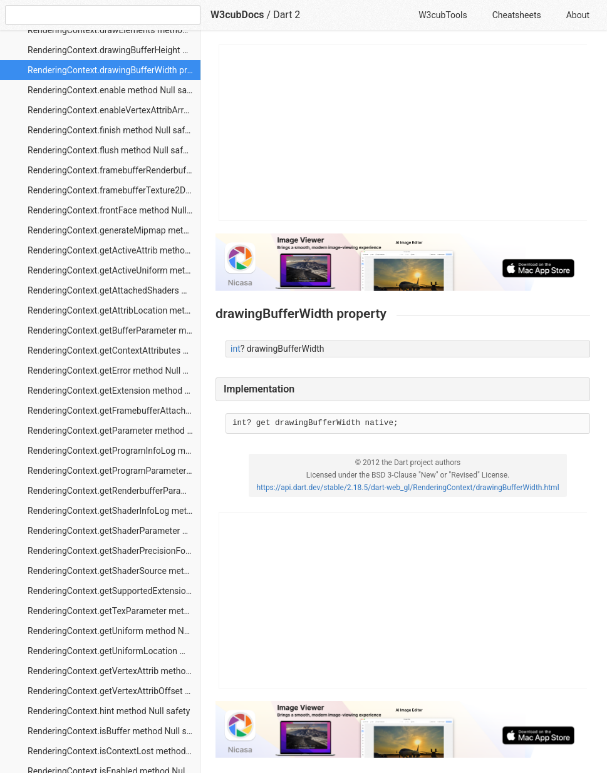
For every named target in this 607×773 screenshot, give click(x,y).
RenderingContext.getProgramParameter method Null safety (114, 471)
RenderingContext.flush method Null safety (111, 150)
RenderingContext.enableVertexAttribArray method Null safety (114, 110)
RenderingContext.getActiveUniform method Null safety (114, 270)
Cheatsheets (516, 15)
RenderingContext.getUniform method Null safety (114, 631)
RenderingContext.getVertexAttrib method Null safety (114, 671)
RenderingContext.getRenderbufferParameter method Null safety (114, 491)
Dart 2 (286, 15)
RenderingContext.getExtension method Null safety (114, 391)
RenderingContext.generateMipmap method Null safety (114, 230)
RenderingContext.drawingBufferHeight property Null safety (114, 50)
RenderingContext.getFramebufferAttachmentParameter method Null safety (114, 411)
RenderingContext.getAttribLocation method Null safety (114, 310)
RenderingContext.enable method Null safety (114, 90)
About (577, 15)
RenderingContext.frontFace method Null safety (114, 210)
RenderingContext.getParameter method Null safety (114, 431)
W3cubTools (442, 15)
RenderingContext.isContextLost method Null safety (114, 751)
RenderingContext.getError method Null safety (114, 371)
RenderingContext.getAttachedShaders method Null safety (114, 290)
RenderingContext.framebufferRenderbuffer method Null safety (114, 170)
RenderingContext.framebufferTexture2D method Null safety (114, 190)
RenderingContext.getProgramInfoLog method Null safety (114, 451)
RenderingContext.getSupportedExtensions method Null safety (114, 591)
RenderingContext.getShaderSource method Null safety (114, 571)
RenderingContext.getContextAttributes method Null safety (114, 351)
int (236, 349)
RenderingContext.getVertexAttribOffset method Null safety (114, 691)
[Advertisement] (403, 132)
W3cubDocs (237, 15)
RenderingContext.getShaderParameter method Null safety (114, 531)
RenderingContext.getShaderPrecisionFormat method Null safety (114, 551)
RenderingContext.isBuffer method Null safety (114, 731)
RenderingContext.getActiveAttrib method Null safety (114, 250)
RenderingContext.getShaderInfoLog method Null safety (114, 511)
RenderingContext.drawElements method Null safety (114, 30)
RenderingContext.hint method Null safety (109, 711)
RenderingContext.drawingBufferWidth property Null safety (114, 70)
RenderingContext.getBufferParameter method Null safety (114, 330)
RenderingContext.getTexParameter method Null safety (114, 611)
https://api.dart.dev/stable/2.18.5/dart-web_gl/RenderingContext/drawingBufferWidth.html (407, 487)
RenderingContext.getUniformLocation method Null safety (114, 651)
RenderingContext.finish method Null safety (112, 130)
